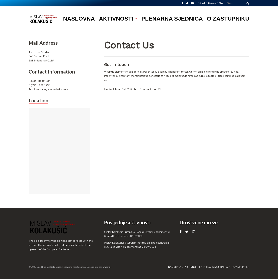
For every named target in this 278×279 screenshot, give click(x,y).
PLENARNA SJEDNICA (172, 18)
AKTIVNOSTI (116, 18)
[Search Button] (247, 3)
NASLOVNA (79, 18)
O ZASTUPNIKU (228, 18)
